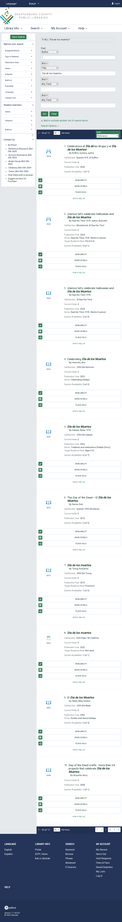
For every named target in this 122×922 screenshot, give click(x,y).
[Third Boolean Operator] (44, 95)
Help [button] (82, 28)
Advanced (70, 862)
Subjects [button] (8, 74)
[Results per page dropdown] (57, 133)
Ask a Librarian (42, 858)
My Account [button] (60, 28)
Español (8, 854)
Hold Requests (103, 858)
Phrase (69, 858)
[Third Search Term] (76, 89)
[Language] (10, 4)
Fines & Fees (103, 862)
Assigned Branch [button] (12, 51)
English (8, 849)
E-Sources (70, 867)
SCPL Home (41, 854)
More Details (62, 186)
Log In (117, 3)
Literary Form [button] (10, 98)
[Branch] (33, 4)
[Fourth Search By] (49, 100)
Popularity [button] (9, 86)
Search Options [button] (50, 125)
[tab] (18, 44)
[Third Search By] (49, 84)
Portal (38, 849)
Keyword (69, 849)
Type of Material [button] (12, 57)
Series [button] (7, 68)
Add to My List (79, 198)
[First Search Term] (76, 57)
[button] (18, 116)
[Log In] (113, 3)
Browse (69, 854)
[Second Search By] (49, 68)
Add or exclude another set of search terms (64, 120)
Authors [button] (8, 80)
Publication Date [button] (12, 62)
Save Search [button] (18, 37)
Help (7, 887)
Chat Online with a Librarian (20, 175)
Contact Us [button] (9, 139)
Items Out (101, 854)
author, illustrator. (90, 221)
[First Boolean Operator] (44, 63)
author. (83, 153)
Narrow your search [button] (13, 44)
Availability (62, 180)
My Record (101, 849)
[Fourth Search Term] (76, 105)
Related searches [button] (13, 105)
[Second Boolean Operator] (44, 79)
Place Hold (62, 192)
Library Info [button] (13, 28)
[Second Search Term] (76, 73)
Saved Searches (104, 867)
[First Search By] (49, 52)
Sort (99, 132)
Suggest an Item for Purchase (17, 179)
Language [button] (9, 92)
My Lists (100, 871)
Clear (54, 113)
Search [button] (36, 28)
